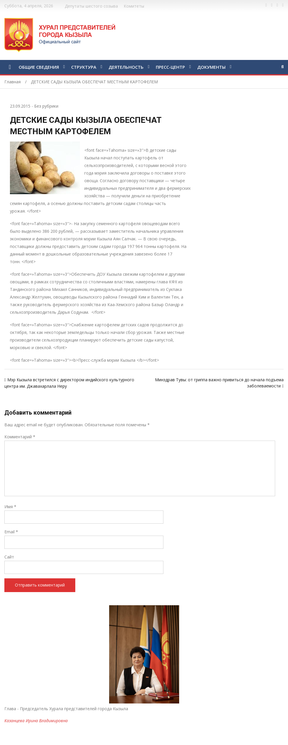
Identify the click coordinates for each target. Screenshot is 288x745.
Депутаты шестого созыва (91, 6)
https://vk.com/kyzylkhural (277, 5)
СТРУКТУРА (83, 67)
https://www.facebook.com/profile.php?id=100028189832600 (266, 5)
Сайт (9, 557)
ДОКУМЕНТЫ (211, 67)
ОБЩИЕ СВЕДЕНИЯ (39, 67)
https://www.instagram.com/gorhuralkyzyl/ (283, 5)
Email (11, 531)
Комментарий (19, 436)
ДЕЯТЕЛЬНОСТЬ (126, 67)
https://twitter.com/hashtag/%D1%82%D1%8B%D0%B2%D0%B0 (272, 5)
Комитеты (134, 6)
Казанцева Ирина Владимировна (36, 720)
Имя (10, 506)
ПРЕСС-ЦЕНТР (170, 67)
